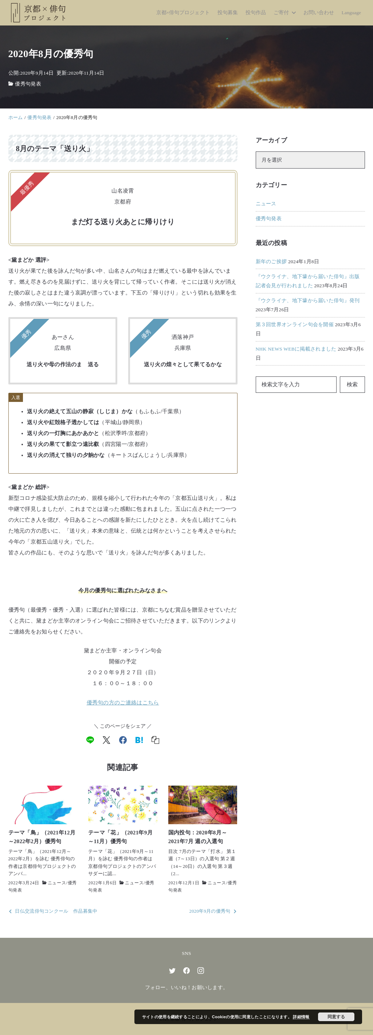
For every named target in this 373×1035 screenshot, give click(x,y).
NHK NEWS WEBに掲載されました (296, 349)
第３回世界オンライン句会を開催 (295, 324)
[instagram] (200, 970)
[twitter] (172, 970)
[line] (90, 740)
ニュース (57, 882)
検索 (352, 384)
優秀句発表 (28, 84)
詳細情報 (301, 1017)
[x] (106, 740)
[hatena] (139, 740)
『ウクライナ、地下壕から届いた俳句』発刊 (308, 300)
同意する (336, 1016)
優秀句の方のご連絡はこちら (123, 703)
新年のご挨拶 (271, 261)
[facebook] (123, 740)
